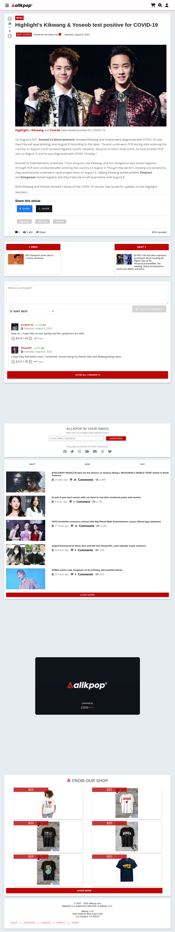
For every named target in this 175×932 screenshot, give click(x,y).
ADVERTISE (29, 923)
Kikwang (37, 130)
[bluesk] (109, 451)
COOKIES (46, 923)
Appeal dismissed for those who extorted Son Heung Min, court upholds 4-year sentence (99, 545)
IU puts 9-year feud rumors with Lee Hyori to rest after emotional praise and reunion (96, 497)
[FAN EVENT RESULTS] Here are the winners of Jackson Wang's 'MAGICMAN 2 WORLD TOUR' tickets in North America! (110, 474)
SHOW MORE (84, 890)
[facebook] (65, 451)
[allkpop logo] (22, 5)
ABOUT (14, 923)
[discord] (95, 451)
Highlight (22, 130)
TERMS (75, 923)
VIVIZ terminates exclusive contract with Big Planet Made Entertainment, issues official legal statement (106, 521)
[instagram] (79, 451)
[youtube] (87, 451)
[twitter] (72, 451)
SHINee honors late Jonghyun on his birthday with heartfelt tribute (87, 570)
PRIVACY (61, 923)
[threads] (102, 451)
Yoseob (55, 130)
